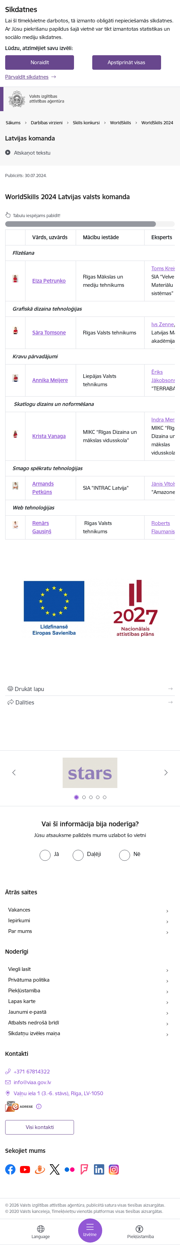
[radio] (49, 854)
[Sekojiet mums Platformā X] (55, 1169)
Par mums (20, 931)
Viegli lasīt (19, 969)
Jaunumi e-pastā (27, 1012)
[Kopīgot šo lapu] (90, 702)
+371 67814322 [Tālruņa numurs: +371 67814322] (32, 1071)
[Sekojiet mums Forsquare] (84, 1169)
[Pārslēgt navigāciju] (90, 1230)
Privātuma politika (29, 979)
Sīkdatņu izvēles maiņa (34, 1033)
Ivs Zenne (162, 324)
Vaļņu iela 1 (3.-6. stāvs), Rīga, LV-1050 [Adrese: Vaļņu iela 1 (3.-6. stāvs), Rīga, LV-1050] (58, 1093)
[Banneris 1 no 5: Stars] (90, 772)
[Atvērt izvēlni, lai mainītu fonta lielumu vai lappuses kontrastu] (139, 1233)
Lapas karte (21, 1001)
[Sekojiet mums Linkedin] (99, 1169)
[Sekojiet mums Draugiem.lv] (40, 1169)
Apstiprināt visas (126, 62)
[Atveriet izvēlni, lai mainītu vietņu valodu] (41, 1233)
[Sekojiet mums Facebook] (10, 1169)
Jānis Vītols (164, 483)
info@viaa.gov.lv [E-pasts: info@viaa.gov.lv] (32, 1082)
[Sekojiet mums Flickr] (69, 1169)
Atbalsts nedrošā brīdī (33, 1022)
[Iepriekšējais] (14, 772)
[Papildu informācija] (38, 1106)
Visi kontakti (40, 1127)
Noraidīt (40, 62)
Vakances (19, 909)
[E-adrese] (19, 1106)
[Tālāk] (166, 772)
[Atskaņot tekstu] (32, 152)
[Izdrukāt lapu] (90, 689)
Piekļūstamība (24, 990)
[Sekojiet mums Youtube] (25, 1169)
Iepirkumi (19, 920)
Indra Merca (165, 419)
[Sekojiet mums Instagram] (114, 1170)
